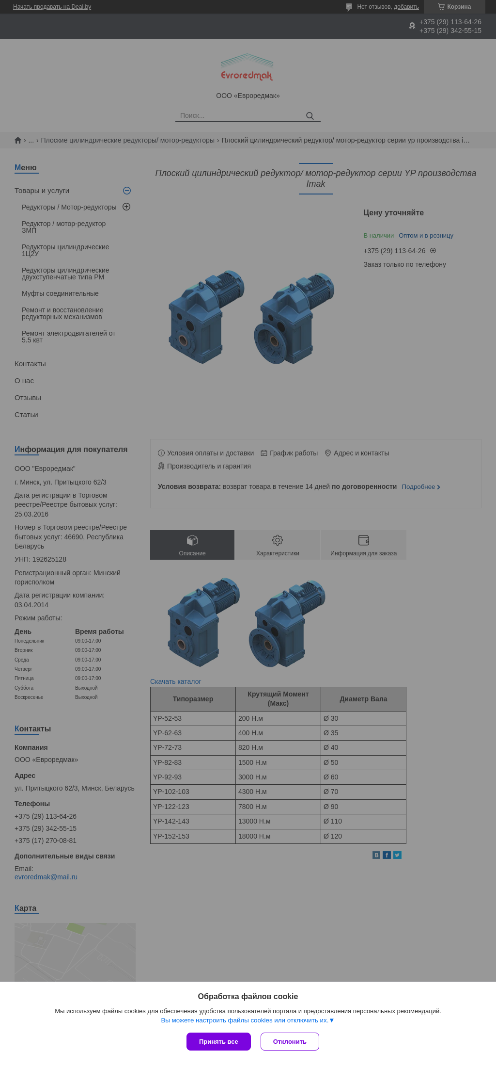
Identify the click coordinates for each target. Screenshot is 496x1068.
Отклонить (290, 1041)
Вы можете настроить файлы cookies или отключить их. (244, 1020)
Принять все (218, 1041)
